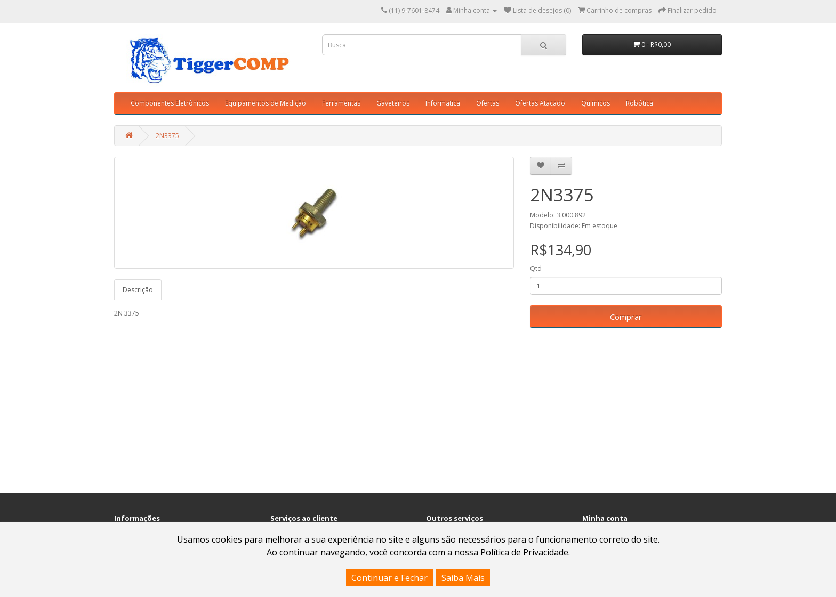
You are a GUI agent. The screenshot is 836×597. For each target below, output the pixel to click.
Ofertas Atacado (540, 103)
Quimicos (595, 103)
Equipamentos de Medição (265, 103)
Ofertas (487, 103)
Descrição (138, 289)
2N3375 (167, 135)
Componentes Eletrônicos (170, 103)
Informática (442, 103)
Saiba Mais (463, 578)
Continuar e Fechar (389, 578)
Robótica (639, 103)
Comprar (626, 316)
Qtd (536, 268)
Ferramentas (341, 103)
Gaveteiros (392, 103)
